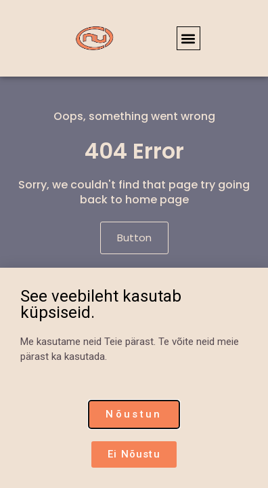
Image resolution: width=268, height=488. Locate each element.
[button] (188, 38)
